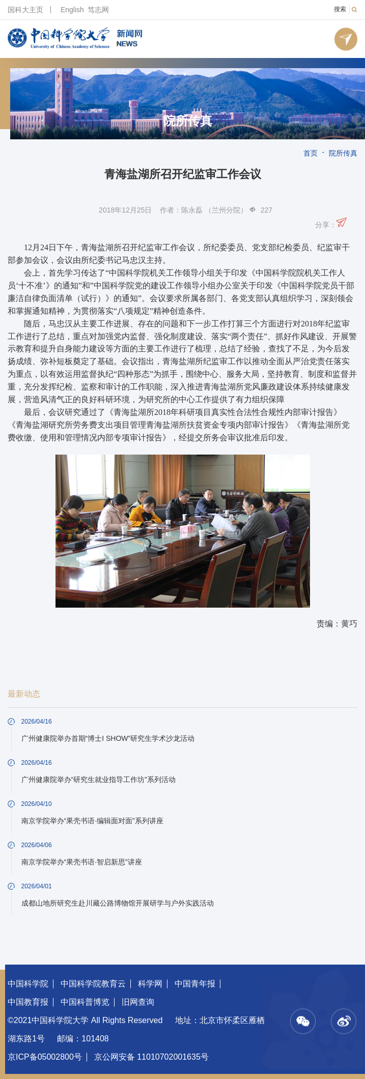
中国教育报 (28, 1002)
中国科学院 (28, 983)
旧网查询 (138, 1002)
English (72, 10)
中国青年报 (195, 983)
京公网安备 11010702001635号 (151, 1057)
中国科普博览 (85, 1002)
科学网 (150, 983)
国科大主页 (25, 10)
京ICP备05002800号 (45, 1057)
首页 (310, 153)
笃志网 (98, 10)
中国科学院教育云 (93, 983)
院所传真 (187, 121)
